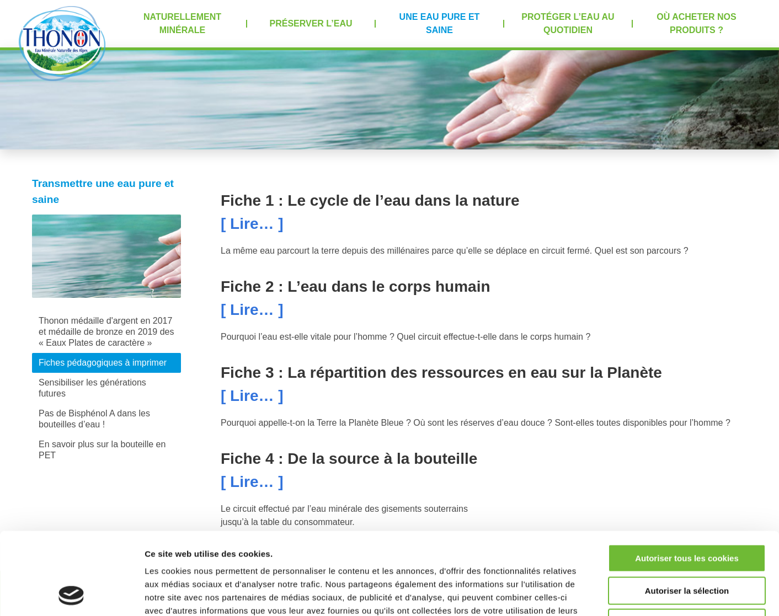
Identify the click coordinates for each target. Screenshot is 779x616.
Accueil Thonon (62, 43)
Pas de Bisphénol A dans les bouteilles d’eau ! (94, 419)
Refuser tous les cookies (687, 545)
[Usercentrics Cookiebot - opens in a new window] (71, 594)
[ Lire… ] (252, 223)
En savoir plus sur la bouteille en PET (102, 450)
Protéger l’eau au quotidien (567, 23)
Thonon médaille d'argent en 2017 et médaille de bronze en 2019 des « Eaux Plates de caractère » (106, 331)
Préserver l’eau (311, 23)
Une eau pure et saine (439, 23)
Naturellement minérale (182, 23)
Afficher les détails (607, 594)
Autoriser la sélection (687, 513)
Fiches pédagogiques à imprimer (103, 362)
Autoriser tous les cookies (687, 481)
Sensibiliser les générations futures (92, 388)
